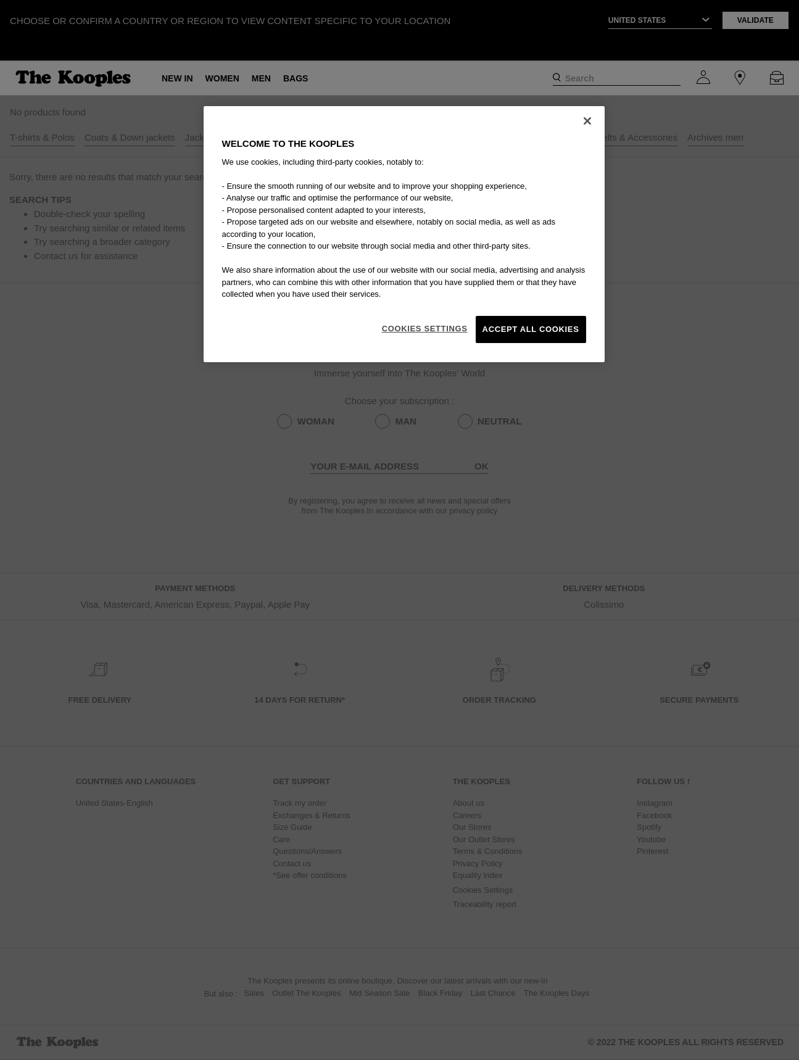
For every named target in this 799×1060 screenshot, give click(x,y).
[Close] (587, 121)
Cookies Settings (425, 328)
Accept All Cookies (530, 329)
